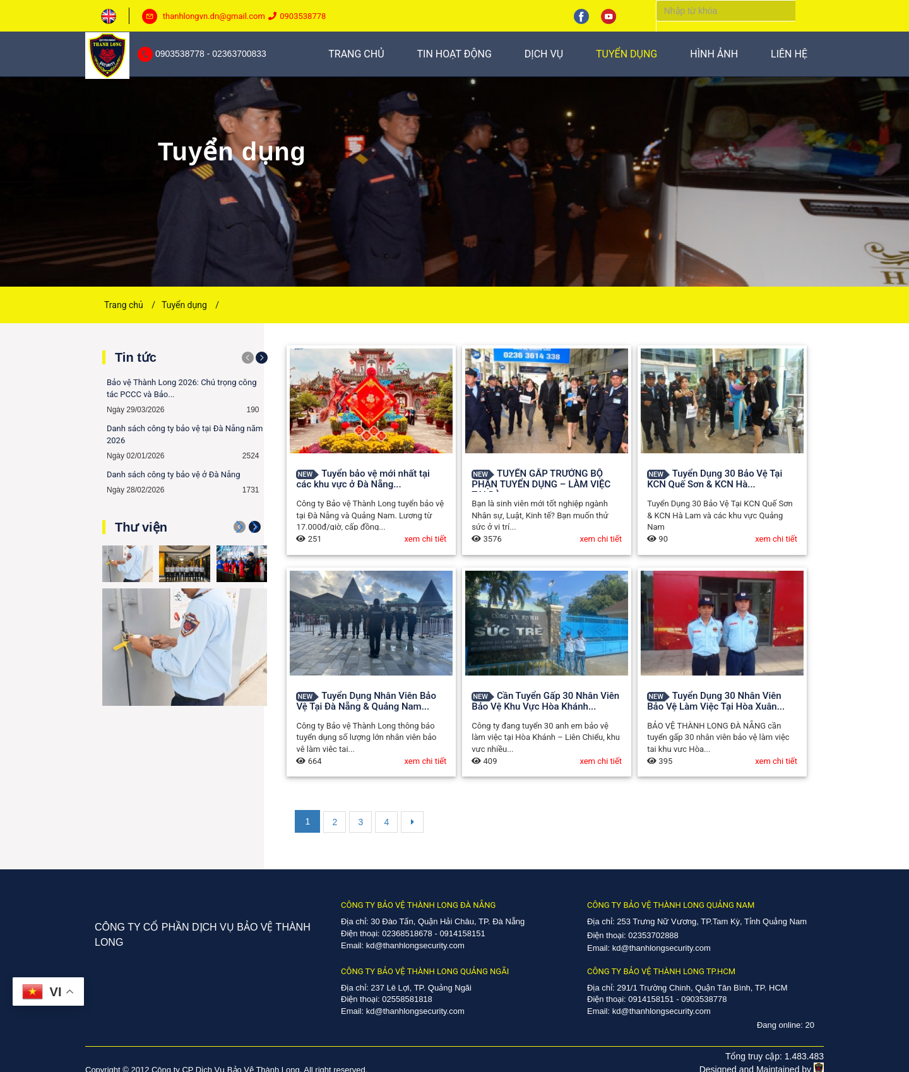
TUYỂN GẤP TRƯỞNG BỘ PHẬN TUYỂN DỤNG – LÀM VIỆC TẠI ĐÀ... (541, 484)
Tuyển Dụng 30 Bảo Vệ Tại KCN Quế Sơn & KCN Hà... (714, 479)
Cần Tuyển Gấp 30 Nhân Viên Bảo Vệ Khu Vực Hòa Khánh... (545, 701)
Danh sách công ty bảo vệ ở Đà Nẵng (174, 474)
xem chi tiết (426, 539)
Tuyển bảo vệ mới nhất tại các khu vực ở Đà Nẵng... (362, 479)
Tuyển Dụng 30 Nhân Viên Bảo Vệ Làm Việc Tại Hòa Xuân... (716, 701)
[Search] (725, 10)
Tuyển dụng (190, 305)
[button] (255, 527)
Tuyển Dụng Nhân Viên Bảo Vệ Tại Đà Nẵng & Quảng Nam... (366, 701)
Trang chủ (129, 305)
